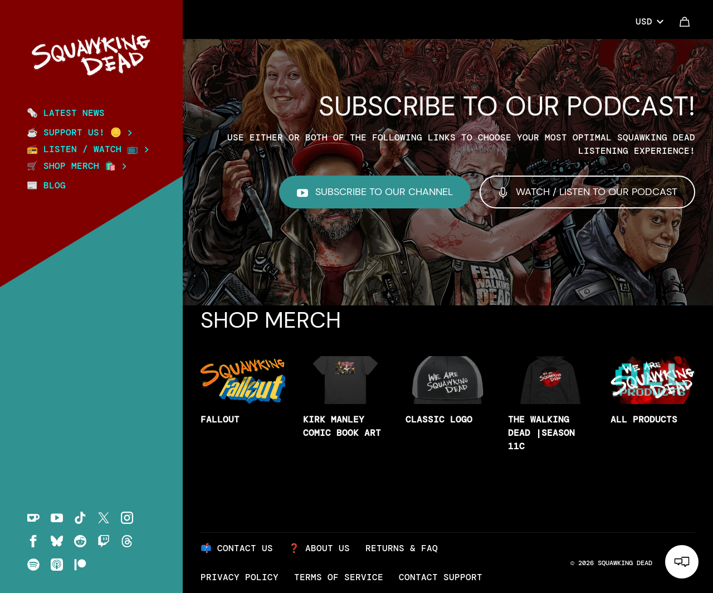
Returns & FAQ (401, 548)
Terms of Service (338, 577)
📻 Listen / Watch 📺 (88, 149)
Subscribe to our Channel (375, 191)
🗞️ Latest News (66, 113)
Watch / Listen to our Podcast (587, 191)
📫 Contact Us (237, 548)
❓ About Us (319, 548)
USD (649, 21)
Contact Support (440, 577)
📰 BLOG (46, 185)
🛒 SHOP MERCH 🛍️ (76, 166)
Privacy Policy (240, 577)
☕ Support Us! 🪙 (79, 133)
